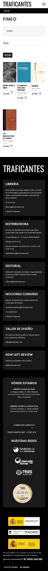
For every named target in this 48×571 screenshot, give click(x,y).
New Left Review (19, 354)
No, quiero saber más (33, 559)
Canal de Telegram (13, 211)
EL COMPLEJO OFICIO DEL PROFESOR (22, 87)
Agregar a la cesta (12, 92)
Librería (12, 184)
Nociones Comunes (22, 294)
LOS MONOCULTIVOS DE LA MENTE (8, 135)
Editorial (13, 266)
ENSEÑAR (35, 86)
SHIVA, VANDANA (8, 141)
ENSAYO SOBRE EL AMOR (9, 86)
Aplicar (8, 55)
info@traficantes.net (24, 428)
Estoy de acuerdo (11, 567)
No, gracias (24, 567)
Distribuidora (17, 224)
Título (6, 43)
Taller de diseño (19, 329)
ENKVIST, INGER (22, 93)
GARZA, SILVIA (36, 88)
